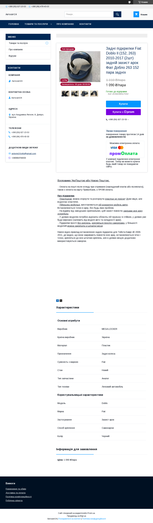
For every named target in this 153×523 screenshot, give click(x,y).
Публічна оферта (14, 500)
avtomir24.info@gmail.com (24, 153)
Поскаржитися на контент (69, 519)
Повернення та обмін (16, 489)
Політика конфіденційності (19, 496)
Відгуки (12, 56)
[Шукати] (117, 14)
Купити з (123, 112)
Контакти (85, 24)
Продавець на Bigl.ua (76, 516)
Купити (123, 104)
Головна (13, 24)
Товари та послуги (36, 24)
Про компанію (65, 24)
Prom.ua (91, 513)
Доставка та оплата (15, 493)
